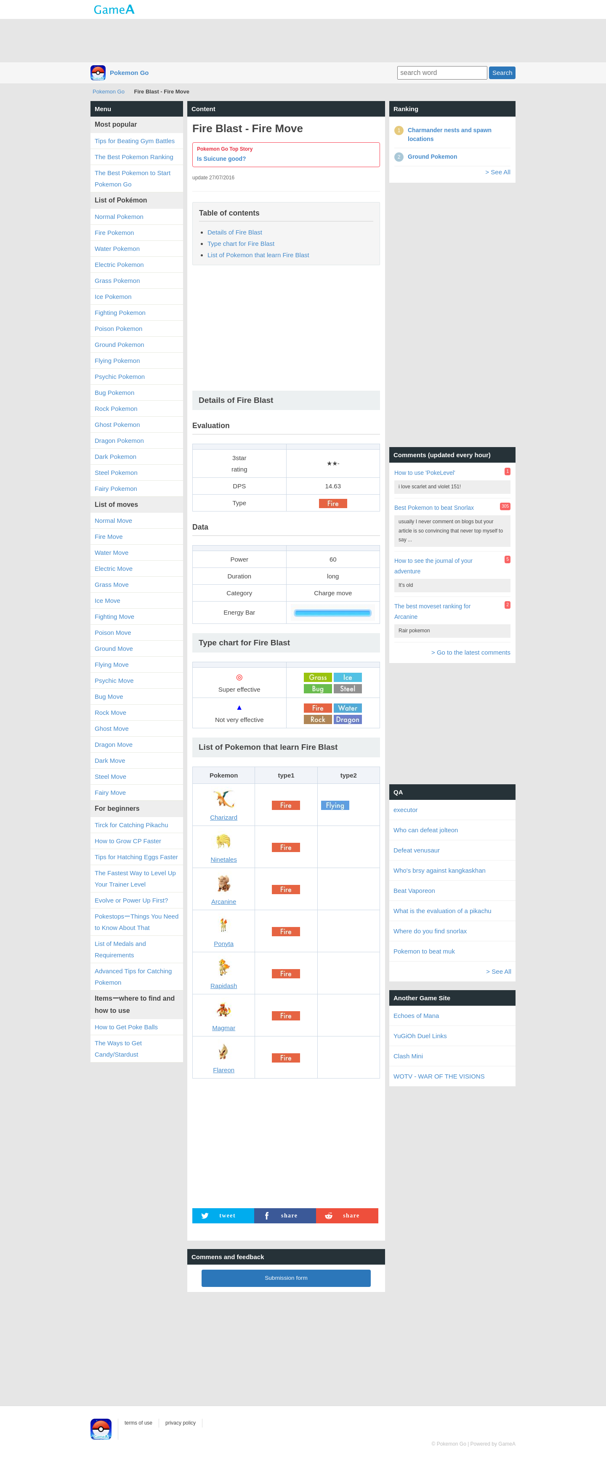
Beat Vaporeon (414, 890)
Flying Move (112, 664)
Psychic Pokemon (120, 376)
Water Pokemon (117, 248)
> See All (497, 172)
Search (502, 72)
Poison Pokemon (118, 328)
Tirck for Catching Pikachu (131, 824)
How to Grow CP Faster (128, 840)
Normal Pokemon (119, 216)
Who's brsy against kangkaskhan (439, 870)
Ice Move (107, 600)
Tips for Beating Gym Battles (135, 140)
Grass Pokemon (117, 280)
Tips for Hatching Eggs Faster (136, 856)
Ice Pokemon (113, 296)
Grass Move (112, 584)
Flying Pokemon (117, 360)
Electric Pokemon (119, 264)
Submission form (286, 1278)
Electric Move (114, 568)
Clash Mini (408, 1056)
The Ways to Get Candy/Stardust (118, 1048)
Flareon (223, 1069)
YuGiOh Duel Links (420, 1035)
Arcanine (223, 901)
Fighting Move (114, 616)
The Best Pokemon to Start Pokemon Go (132, 178)
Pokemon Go (129, 72)
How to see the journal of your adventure (433, 566)
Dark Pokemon (115, 456)
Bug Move (109, 696)
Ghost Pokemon (117, 424)
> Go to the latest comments (470, 652)
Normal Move (113, 520)
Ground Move (114, 648)
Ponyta (224, 943)
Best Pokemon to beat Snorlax (434, 507)
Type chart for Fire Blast (240, 243)
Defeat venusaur (416, 850)
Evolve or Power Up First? (131, 900)
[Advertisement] (303, 40)
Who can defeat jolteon (425, 830)
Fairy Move (110, 792)
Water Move (111, 552)
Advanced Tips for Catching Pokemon (133, 976)
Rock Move (110, 712)
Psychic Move (114, 680)
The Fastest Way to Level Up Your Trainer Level (135, 878)
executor (405, 809)
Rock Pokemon (116, 408)
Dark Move (110, 760)
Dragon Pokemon (119, 440)
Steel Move (110, 776)
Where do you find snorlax (430, 931)
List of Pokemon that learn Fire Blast (258, 254)
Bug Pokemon (114, 392)
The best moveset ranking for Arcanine (432, 611)
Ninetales (223, 859)
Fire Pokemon (114, 232)
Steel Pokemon (116, 472)
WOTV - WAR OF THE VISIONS (439, 1076)
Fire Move (109, 536)
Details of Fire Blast (234, 232)
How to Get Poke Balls (126, 1027)
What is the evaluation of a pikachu (442, 910)
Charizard (223, 817)
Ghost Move (112, 728)
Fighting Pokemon (120, 312)
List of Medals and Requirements (120, 949)
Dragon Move (114, 744)
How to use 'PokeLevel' (424, 472)
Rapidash (223, 985)
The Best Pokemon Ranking (134, 156)
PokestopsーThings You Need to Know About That (136, 922)
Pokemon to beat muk (424, 951)
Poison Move (113, 632)
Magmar (223, 1027)
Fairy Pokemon (116, 488)
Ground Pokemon (119, 344)
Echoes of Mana (416, 1015)
